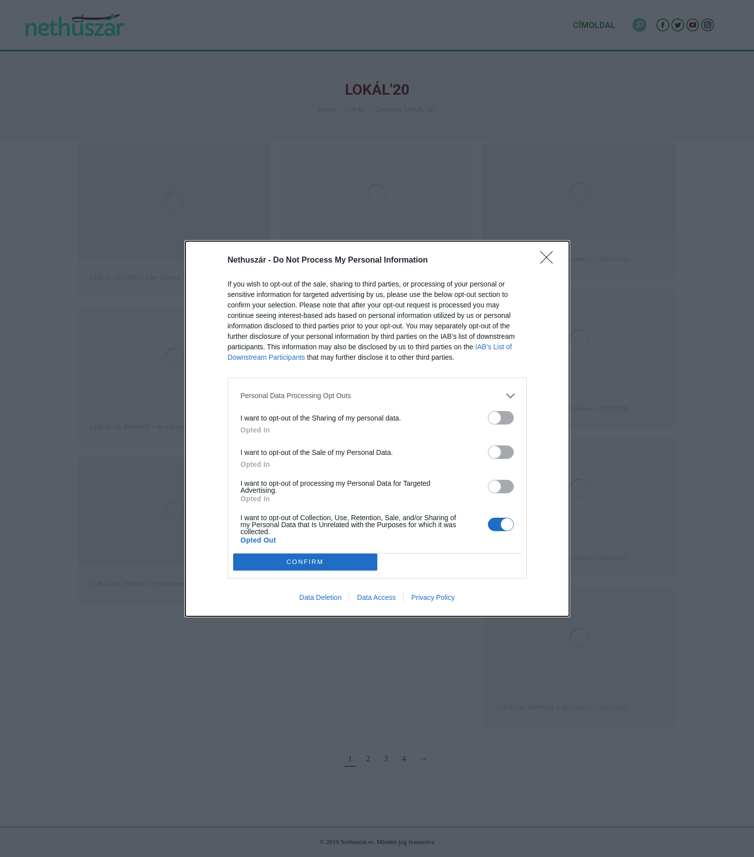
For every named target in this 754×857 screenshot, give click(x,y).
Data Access (376, 597)
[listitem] (377, 396)
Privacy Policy (432, 597)
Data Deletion (321, 597)
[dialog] (377, 428)
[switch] (501, 418)
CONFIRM (305, 562)
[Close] (549, 260)
